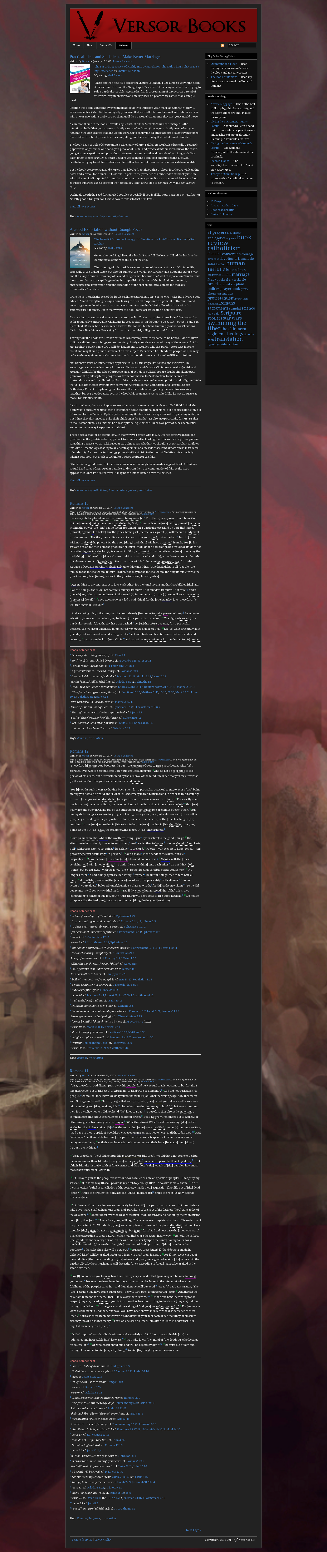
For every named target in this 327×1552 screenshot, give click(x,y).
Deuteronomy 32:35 (95, 1042)
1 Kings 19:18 (114, 1381)
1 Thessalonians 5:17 (125, 984)
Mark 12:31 (182, 692)
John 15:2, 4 (94, 1450)
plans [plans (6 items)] (240, 284)
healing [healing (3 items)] (220, 264)
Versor (85, 61)
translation (96, 738)
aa (161, 1344)
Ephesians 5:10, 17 (135, 926)
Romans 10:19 (147, 1424)
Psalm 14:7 (141, 1476)
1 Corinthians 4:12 (142, 995)
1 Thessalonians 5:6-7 (146, 707)
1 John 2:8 (136, 712)
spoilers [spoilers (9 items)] (215, 318)
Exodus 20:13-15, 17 (130, 687)
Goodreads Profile (222, 209)
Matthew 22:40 (124, 701)
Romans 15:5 (126, 1006)
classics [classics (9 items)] (214, 254)
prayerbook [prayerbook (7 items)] (230, 289)
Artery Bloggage (221, 104)
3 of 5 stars (115, 248)
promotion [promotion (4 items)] (225, 293)
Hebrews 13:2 (109, 990)
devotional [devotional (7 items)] (228, 259)
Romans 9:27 (93, 1387)
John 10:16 (140, 1466)
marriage (99, 216)
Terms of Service (82, 1539)
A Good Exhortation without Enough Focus (106, 229)
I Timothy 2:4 (113, 1487)
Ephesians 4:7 (151, 932)
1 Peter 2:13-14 (118, 665)
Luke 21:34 (126, 723)
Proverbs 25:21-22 (98, 1048)
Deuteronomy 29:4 (126, 1403)
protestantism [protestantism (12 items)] (221, 298)
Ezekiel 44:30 (172, 1429)
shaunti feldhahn (117, 216)
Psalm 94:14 (141, 1371)
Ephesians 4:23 (125, 916)
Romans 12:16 (113, 1445)
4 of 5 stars (115, 75)
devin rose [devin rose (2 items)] (213, 259)
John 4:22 (119, 1440)
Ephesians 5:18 (143, 723)
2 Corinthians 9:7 (123, 953)
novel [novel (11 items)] (213, 284)
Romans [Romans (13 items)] (227, 303)
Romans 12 (79, 751)
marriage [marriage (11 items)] (241, 274)
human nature (118, 490)
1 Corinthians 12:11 (129, 932)
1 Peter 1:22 (128, 958)
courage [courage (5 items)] (247, 254)
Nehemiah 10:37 (152, 1429)
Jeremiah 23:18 (132, 1498)
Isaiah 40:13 (94, 1498)
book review (84, 216)
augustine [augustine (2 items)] (231, 238)
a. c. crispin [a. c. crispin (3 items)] (234, 232)
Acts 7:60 (124, 995)
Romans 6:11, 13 (131, 921)
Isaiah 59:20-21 (120, 1476)
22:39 (170, 692)
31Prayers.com (162, 512)
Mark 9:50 (93, 1027)
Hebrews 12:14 (110, 1027)
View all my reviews (82, 206)
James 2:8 (102, 696)
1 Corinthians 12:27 (97, 942)
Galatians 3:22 (95, 1487)
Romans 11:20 (170, 1011)
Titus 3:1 (120, 655)
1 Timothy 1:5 (143, 681)
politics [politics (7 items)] (214, 289)
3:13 (131, 665)
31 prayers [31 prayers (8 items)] (217, 232)
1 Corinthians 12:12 (97, 937)
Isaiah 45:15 (116, 1492)
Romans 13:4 (118, 1037)
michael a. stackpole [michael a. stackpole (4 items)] (231, 279)
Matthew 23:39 (114, 1471)
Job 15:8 (116, 1498)
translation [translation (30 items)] (228, 339)
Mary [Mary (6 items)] (212, 279)
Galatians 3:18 (93, 1392)
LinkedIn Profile (221, 214)
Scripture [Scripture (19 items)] (231, 313)
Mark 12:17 (144, 676)
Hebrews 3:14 (127, 1455)
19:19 (163, 692)
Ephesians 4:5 (118, 942)
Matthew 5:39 (136, 1032)
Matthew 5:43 (149, 692)
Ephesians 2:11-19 (98, 1434)
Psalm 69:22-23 (117, 1408)
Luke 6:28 (111, 995)
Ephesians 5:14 (123, 707)
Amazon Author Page (224, 205)
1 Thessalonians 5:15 (129, 1016)
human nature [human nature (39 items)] (226, 266)
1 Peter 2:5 (149, 921)
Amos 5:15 (130, 963)
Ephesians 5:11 (132, 717)
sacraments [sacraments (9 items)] (218, 308)
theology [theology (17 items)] (234, 333)
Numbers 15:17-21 (128, 1429)
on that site (148, 514)
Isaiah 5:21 (153, 1011)
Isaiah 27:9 (124, 1482)
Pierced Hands (220, 160)
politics (133, 490)
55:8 (128, 1492)
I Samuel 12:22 (123, 1371)
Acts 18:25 (125, 979)
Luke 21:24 (125, 1466)
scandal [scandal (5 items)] (235, 308)
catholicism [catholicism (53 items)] (224, 248)
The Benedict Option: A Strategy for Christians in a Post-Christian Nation (140, 239)
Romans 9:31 (132, 1397)
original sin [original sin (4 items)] (227, 284)
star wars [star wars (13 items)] (232, 318)
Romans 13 (79, 503)
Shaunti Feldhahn (129, 70)
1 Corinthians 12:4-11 (144, 947)
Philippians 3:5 (120, 1366)
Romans (82, 738)
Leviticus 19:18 (131, 692)
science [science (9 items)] (248, 308)
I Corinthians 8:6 (124, 1508)
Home (76, 45)
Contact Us (106, 45)
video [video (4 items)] (224, 344)
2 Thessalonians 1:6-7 (140, 1037)
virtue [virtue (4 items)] (233, 344)
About (90, 45)
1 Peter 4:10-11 (168, 947)
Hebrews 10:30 (122, 1042)
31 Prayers (217, 201)
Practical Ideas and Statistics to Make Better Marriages (115, 56)
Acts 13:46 (123, 1419)
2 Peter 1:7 (129, 968)
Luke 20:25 (159, 676)
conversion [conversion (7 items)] (231, 254)
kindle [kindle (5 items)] (226, 275)
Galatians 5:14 (124, 681)
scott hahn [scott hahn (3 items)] (214, 313)
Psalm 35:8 (136, 1413)
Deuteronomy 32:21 (125, 1424)
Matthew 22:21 (126, 676)
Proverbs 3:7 (137, 1011)
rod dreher (145, 490)
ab (126, 1349)
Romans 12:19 (129, 671)
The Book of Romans (224, 77)
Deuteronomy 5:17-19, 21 (160, 687)
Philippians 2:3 (116, 974)
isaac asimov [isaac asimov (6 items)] (236, 270)
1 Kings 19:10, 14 (92, 1376)
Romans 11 (79, 1071)
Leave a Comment (122, 61)
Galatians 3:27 (121, 728)
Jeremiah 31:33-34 (143, 1482)
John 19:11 (144, 660)
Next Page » (193, 1530)
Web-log (123, 45)
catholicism (100, 490)
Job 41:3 (93, 1503)
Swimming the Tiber (224, 63)
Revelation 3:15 (142, 979)
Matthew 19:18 (186, 687)
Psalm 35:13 (115, 1000)
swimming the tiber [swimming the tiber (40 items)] (227, 326)
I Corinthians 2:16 (154, 1498)
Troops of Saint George (226, 174)
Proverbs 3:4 (134, 1021)
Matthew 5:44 (95, 995)
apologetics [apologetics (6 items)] (216, 238)
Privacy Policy (103, 1539)
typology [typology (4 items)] (214, 344)
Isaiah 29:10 (147, 1403)
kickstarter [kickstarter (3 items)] (214, 274)
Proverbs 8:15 (127, 660)
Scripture (94, 1518)
